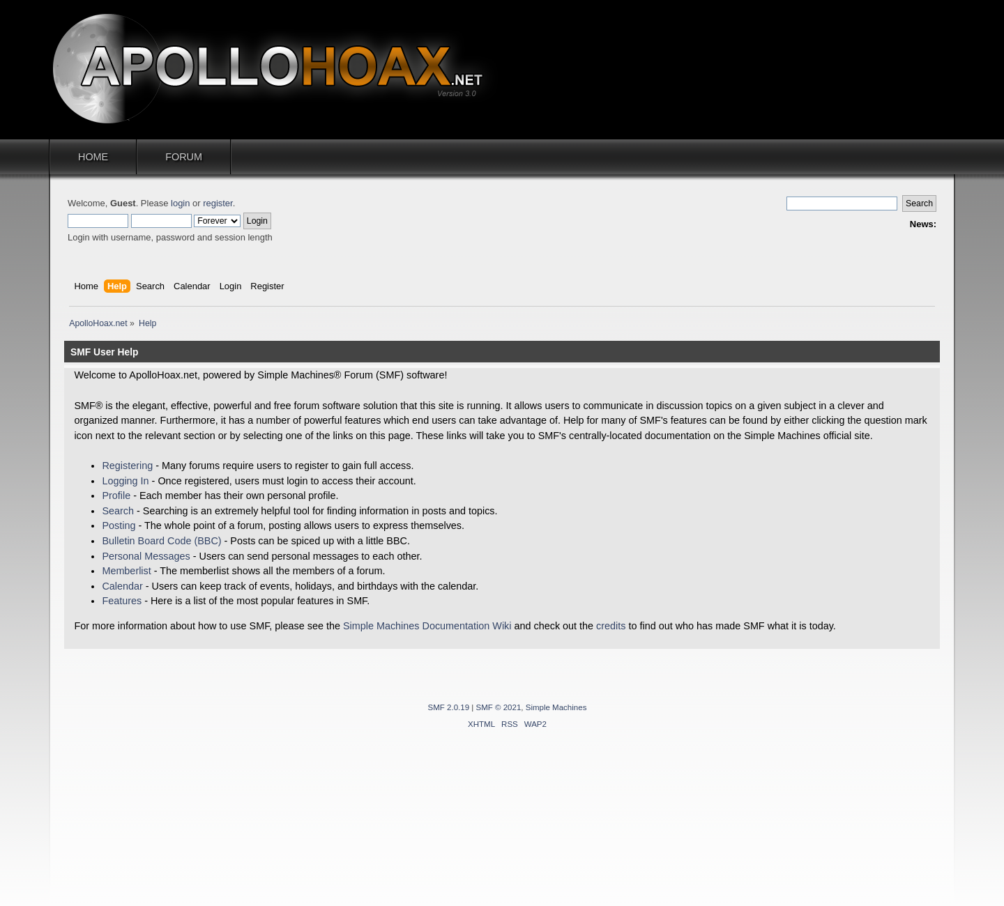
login (180, 203)
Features (122, 600)
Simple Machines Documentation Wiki (427, 625)
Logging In (125, 480)
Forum (183, 156)
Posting (118, 525)
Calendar (122, 586)
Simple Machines (556, 707)
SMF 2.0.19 (449, 707)
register (217, 203)
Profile (116, 495)
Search (118, 510)
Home (93, 156)
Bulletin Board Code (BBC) (161, 540)
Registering (127, 465)
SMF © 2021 (499, 707)
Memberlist (126, 570)
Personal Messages (146, 556)
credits (610, 625)
